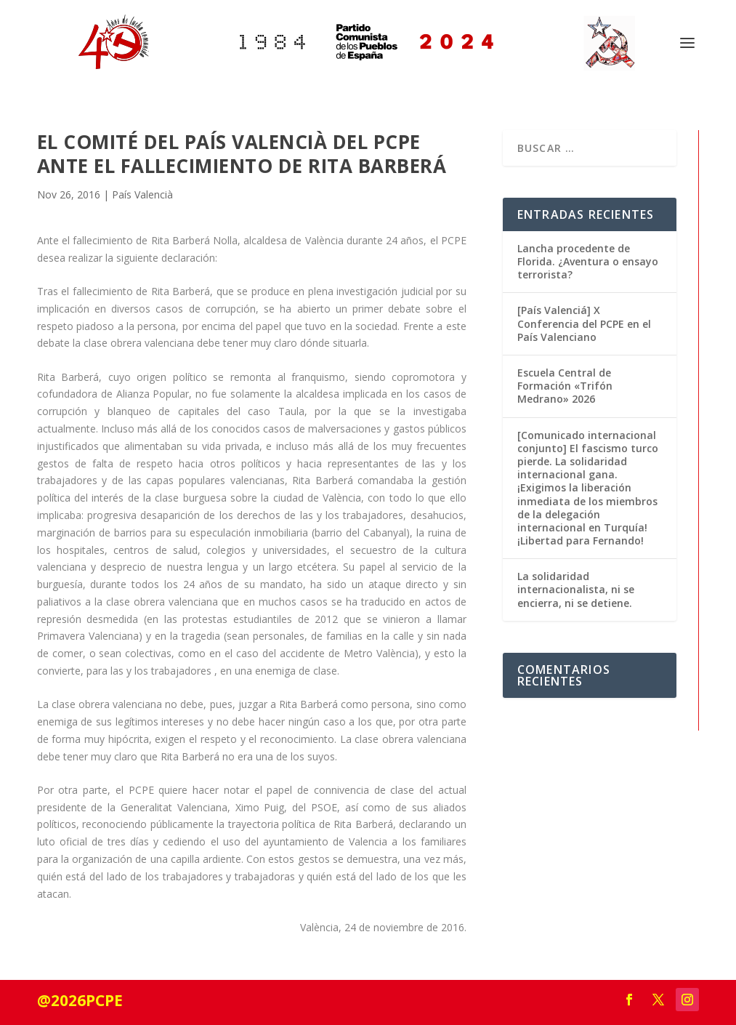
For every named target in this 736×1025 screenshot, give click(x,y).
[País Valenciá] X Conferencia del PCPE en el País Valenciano (584, 323)
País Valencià (142, 194)
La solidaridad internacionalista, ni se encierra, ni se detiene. (575, 589)
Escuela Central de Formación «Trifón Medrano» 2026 (564, 386)
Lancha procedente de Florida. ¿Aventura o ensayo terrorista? (587, 261)
